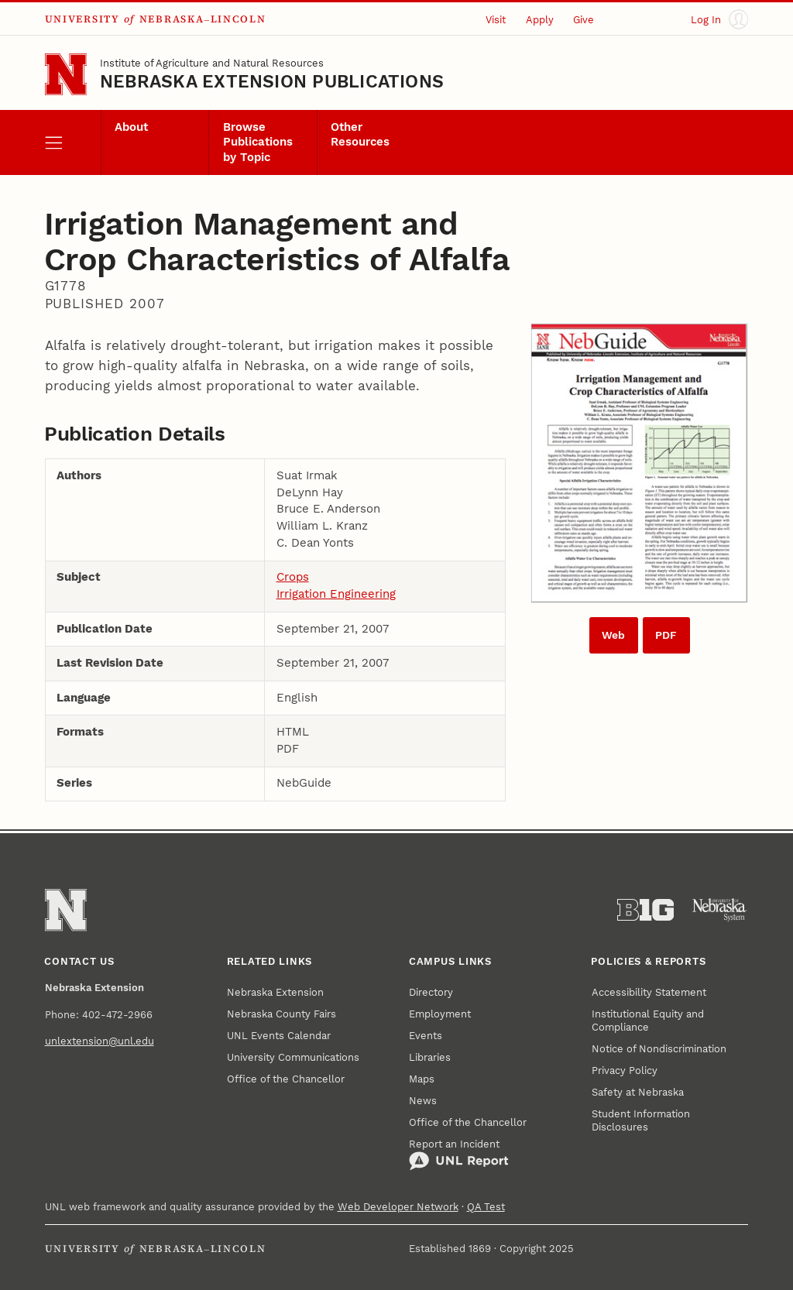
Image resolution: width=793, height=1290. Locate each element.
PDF (666, 635)
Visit (496, 20)
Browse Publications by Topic (258, 142)
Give (583, 20)
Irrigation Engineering (336, 594)
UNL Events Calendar (279, 1035)
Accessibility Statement (649, 992)
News (423, 1100)
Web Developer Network (398, 1207)
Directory (431, 992)
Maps (421, 1079)
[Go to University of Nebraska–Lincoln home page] (66, 74)
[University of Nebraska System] (720, 910)
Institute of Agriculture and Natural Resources (212, 63)
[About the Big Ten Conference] (645, 910)
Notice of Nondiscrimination (659, 1049)
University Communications (293, 1057)
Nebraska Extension (275, 992)
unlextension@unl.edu (99, 1041)
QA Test (486, 1207)
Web (613, 635)
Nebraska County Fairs (281, 1014)
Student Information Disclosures (641, 1120)
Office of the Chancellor (286, 1079)
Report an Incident (459, 1155)
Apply (540, 20)
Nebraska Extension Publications (272, 81)
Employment (440, 1014)
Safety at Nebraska (638, 1092)
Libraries (430, 1057)
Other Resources (360, 135)
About (131, 127)
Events (425, 1035)
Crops (292, 577)
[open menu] (73, 142)
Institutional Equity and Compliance (648, 1020)
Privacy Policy (624, 1070)
